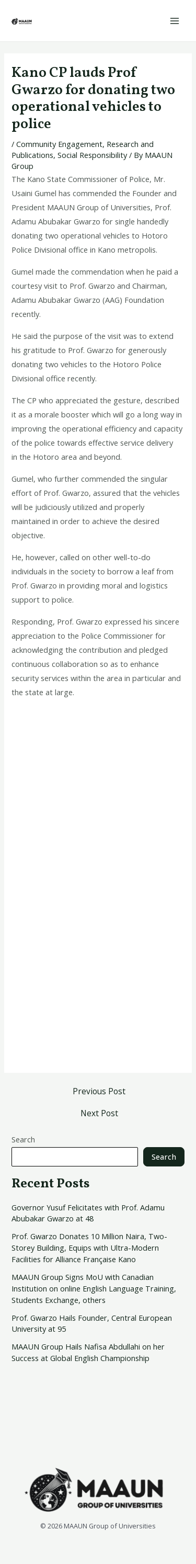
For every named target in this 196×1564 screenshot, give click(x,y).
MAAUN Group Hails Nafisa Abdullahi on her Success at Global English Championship (88, 1352)
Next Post (99, 1113)
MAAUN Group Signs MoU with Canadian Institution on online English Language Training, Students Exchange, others (93, 1288)
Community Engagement (59, 144)
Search (23, 1139)
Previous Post (99, 1091)
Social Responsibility (92, 155)
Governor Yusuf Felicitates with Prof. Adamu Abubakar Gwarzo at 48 (88, 1213)
